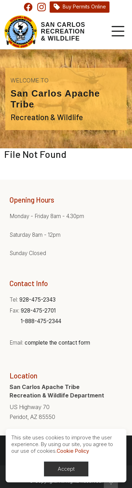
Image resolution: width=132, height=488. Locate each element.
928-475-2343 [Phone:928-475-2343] (37, 299)
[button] (111, 482)
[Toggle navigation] (116, 31)
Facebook (28, 7)
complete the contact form (57, 342)
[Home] (44, 31)
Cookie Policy (73, 451)
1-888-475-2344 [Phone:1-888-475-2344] (41, 321)
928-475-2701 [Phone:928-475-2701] (38, 310)
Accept (66, 469)
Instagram (41, 7)
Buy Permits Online (84, 7)
